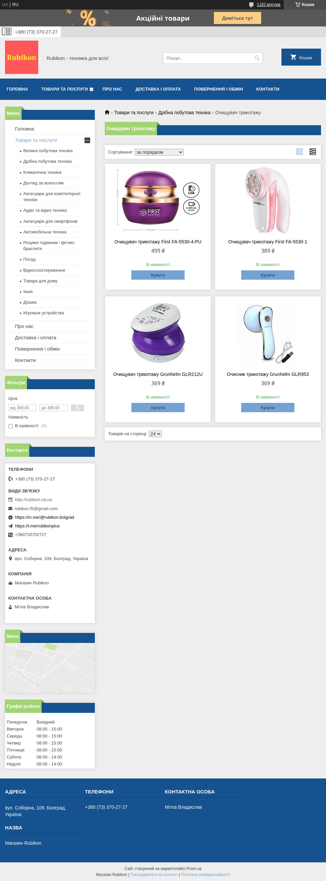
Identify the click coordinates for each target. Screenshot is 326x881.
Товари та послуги (64, 89)
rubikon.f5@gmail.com (36, 508)
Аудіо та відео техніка (45, 210)
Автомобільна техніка (45, 231)
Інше (28, 291)
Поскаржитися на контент (154, 874)
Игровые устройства (43, 312)
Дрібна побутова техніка (184, 112)
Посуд (29, 259)
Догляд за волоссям (43, 182)
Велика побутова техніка (48, 150)
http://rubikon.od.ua (33, 499)
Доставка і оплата (158, 89)
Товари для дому (40, 280)
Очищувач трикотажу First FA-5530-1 (267, 241)
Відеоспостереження (44, 270)
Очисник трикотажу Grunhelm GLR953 (268, 374)
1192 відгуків (268, 4)
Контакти (267, 89)
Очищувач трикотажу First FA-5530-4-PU (157, 241)
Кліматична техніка (42, 172)
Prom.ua (194, 868)
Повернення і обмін (218, 89)
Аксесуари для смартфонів (50, 221)
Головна (17, 89)
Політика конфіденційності (205, 874)
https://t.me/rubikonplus (37, 525)
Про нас (112, 89)
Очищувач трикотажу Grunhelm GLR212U (158, 374)
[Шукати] (257, 58)
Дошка (30, 302)
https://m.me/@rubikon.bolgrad (44, 517)
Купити (158, 275)
